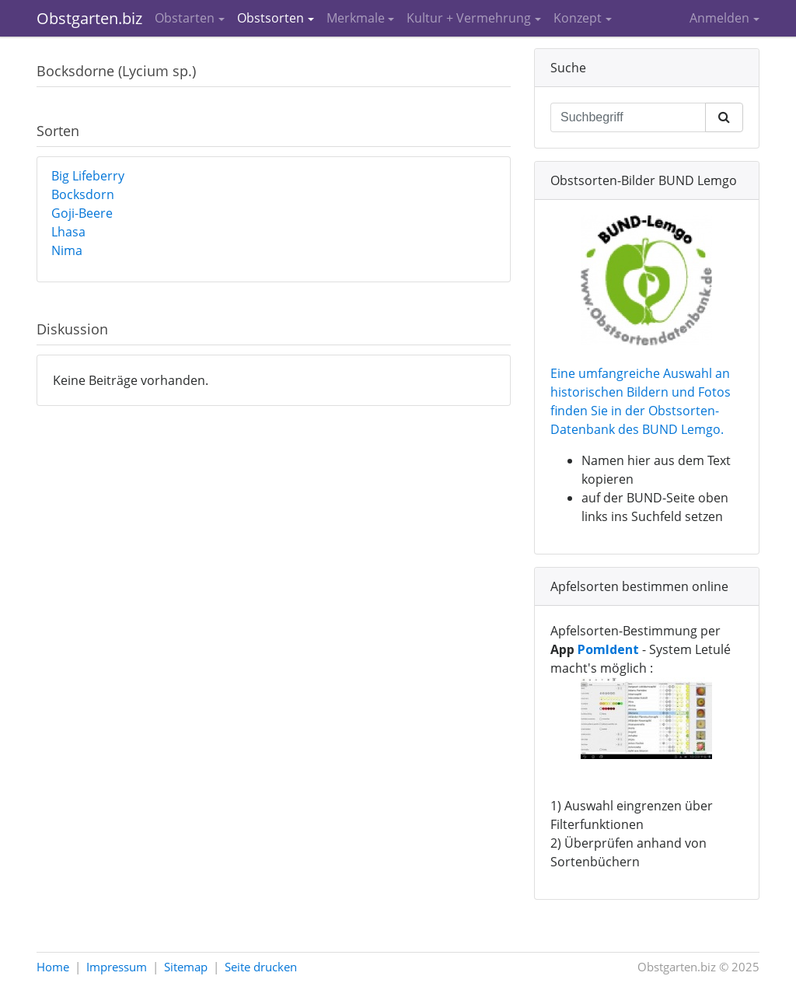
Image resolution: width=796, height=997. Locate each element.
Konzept (577, 17)
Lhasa (68, 231)
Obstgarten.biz (89, 18)
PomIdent (608, 649)
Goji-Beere (82, 213)
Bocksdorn (82, 194)
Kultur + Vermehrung (469, 17)
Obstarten (185, 17)
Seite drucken (261, 967)
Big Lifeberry (87, 175)
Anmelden (719, 17)
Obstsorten (270, 17)
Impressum (116, 967)
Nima (66, 250)
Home (53, 967)
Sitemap (186, 967)
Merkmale (355, 17)
